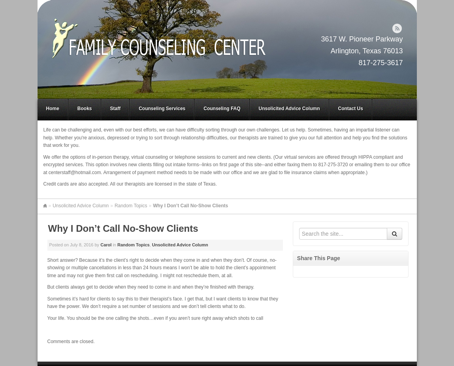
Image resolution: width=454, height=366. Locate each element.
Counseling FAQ (221, 108)
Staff (115, 108)
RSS (397, 28)
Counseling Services (162, 108)
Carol (105, 244)
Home (52, 108)
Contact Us (350, 108)
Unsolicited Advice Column (289, 108)
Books (84, 108)
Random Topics (131, 205)
